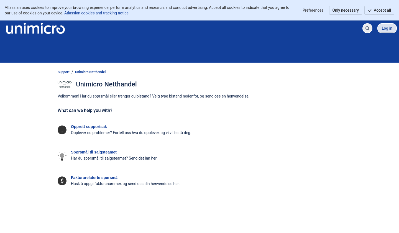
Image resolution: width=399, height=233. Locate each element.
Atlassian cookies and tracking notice (96, 13)
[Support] (35, 28)
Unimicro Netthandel (90, 72)
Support (64, 72)
